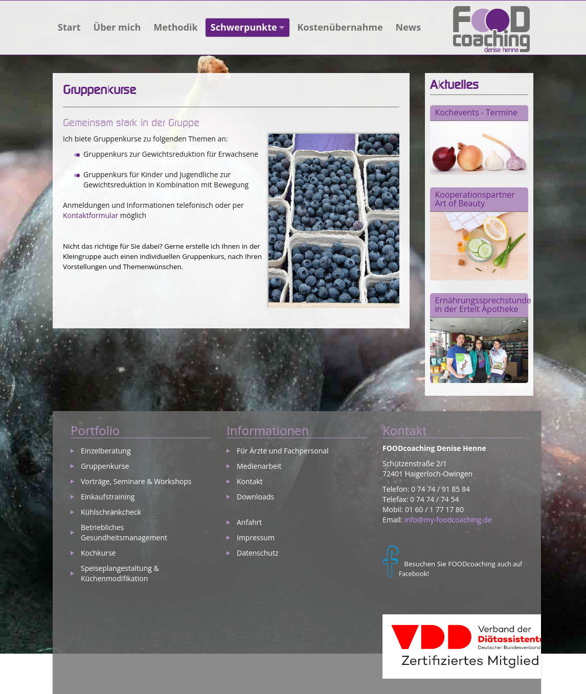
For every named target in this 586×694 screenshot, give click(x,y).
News (408, 27)
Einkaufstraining (107, 496)
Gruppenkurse (105, 466)
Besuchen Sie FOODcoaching (449, 563)
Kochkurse (98, 553)
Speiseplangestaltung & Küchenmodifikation (120, 573)
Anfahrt (249, 522)
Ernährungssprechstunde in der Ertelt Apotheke (483, 305)
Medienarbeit (259, 466)
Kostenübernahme (339, 27)
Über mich (117, 27)
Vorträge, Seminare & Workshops (136, 481)
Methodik (175, 27)
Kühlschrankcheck (111, 512)
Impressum (256, 537)
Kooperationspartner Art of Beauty (475, 199)
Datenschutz (257, 553)
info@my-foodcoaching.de (447, 519)
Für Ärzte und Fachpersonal (283, 451)
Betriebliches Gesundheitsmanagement (124, 532)
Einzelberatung (106, 451)
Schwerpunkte (248, 27)
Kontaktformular (90, 215)
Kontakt (250, 481)
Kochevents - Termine (476, 112)
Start (69, 27)
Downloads (255, 496)
